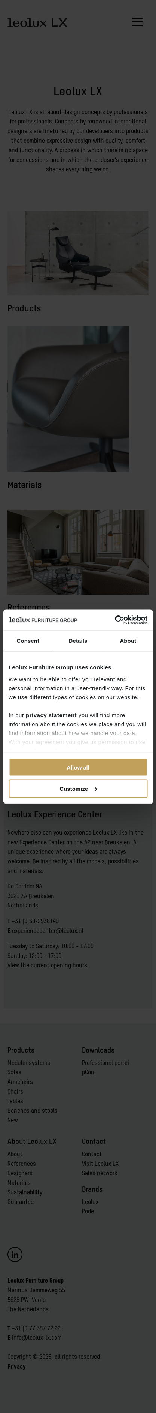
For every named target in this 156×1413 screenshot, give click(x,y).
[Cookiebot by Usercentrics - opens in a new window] (114, 620)
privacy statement (51, 715)
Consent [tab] (27, 641)
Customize (78, 788)
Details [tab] (78, 641)
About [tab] (128, 641)
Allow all (78, 767)
